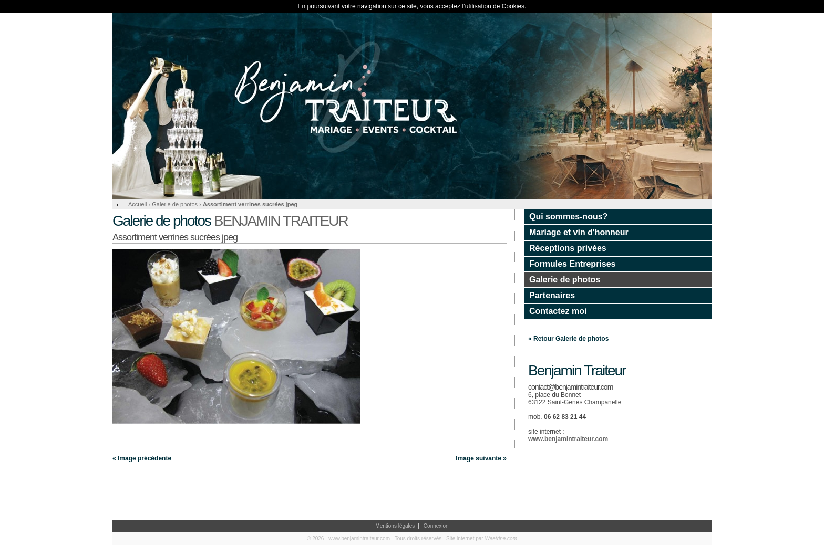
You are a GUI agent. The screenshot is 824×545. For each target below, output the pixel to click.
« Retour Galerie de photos (568, 338)
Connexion (436, 526)
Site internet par (481, 538)
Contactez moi (557, 311)
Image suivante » (481, 458)
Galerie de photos (564, 279)
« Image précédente (141, 458)
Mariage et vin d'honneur (579, 232)
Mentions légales (395, 526)
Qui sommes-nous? (568, 216)
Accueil (137, 204)
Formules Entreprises (572, 263)
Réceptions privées (567, 248)
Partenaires (552, 295)
